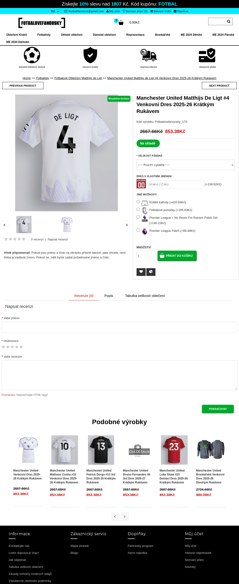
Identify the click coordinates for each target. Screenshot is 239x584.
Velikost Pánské (150, 155)
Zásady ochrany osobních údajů (30, 574)
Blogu (74, 553)
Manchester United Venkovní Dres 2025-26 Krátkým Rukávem (27, 474)
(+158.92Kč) (213, 184)
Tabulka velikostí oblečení (145, 296)
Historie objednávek (198, 553)
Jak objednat (17, 560)
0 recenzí (37, 239)
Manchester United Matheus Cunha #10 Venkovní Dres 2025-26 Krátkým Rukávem (64, 476)
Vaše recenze (13, 356)
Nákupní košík (160, 11)
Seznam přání (194, 560)
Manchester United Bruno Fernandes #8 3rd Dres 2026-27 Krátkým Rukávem (136, 476)
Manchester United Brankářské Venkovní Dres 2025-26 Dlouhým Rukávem (210, 476)
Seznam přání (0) (135, 11)
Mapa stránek (79, 546)
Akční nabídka (137, 553)
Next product (219, 85)
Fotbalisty (42, 78)
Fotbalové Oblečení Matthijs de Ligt (78, 78)
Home (27, 78)
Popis (108, 296)
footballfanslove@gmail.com (84, 11)
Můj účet (113, 11)
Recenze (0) (84, 296)
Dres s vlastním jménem (154, 176)
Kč (53, 11)
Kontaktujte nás (19, 546)
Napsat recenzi (58, 239)
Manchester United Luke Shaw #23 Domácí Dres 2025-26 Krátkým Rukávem (174, 476)
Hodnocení (11, 341)
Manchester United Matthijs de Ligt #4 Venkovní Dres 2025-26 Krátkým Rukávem (162, 78)
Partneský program (140, 546)
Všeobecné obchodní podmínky (30, 581)
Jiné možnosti (147, 194)
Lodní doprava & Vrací (24, 553)
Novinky (190, 567)
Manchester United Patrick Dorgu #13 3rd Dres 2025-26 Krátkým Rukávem (101, 476)
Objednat (181, 11)
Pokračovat (218, 409)
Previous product (23, 85)
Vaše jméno (12, 318)
